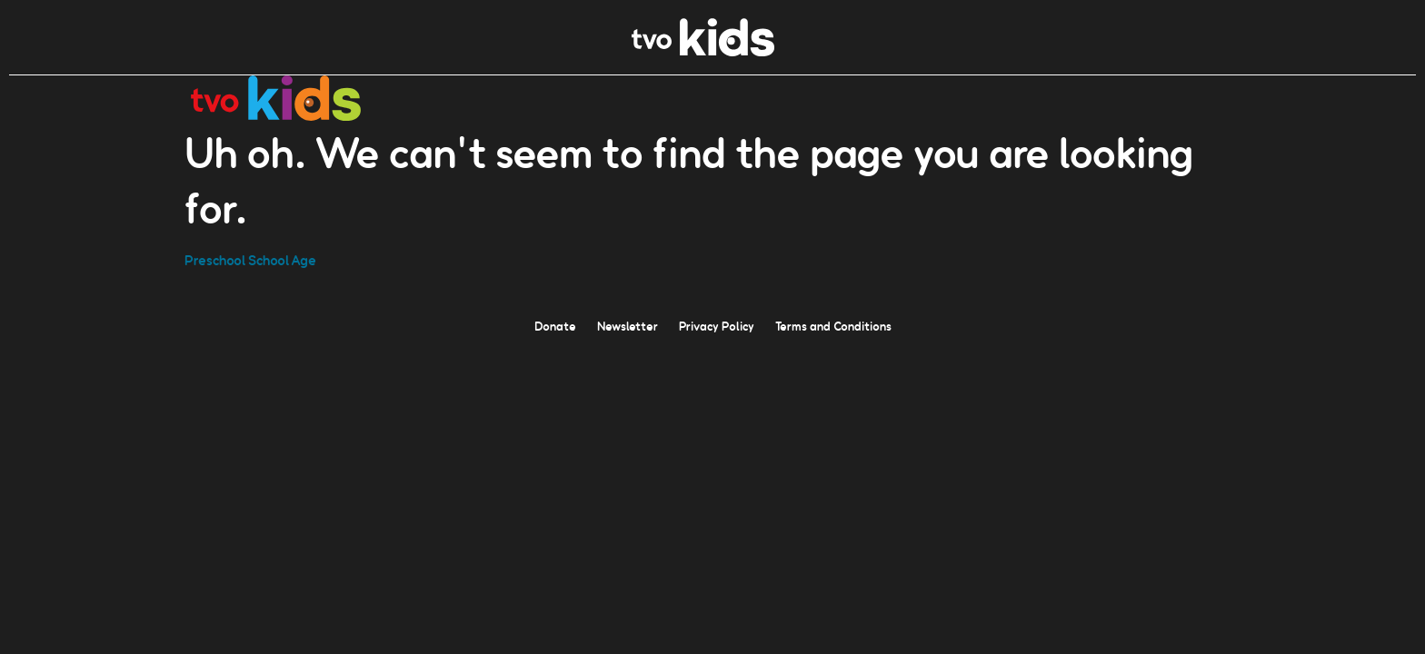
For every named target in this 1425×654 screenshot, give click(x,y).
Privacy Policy (716, 325)
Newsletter (627, 325)
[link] (703, 51)
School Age (282, 259)
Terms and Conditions (833, 325)
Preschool (214, 259)
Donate (555, 325)
